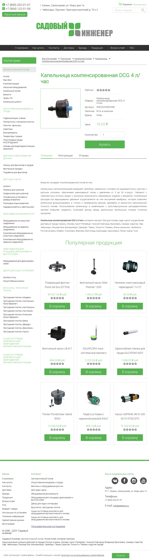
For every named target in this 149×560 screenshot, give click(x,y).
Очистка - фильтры (12, 125)
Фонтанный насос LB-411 (57, 348)
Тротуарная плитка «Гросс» (16, 331)
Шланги (7, 186)
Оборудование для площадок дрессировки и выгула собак (17, 251)
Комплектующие (11, 83)
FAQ (132, 47)
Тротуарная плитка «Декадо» (17, 324)
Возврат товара (9, 508)
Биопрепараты (10, 132)
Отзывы (84, 155)
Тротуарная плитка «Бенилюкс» (18, 328)
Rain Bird (7, 80)
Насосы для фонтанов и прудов (18, 165)
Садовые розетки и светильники (18, 206)
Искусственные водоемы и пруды (18, 110)
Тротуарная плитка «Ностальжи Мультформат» (18, 302)
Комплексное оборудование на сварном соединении (18, 240)
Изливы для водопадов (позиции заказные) (19, 147)
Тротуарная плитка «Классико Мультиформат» (17, 315)
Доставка (69, 47)
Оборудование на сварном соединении (16, 228)
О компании (21, 47)
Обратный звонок (14, 14)
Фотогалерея (8, 523)
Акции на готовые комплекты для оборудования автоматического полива (17, 342)
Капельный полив (11, 90)
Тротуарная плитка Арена (15, 320)
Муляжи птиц (9, 277)
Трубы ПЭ (7, 98)
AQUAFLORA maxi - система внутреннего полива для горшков (94, 353)
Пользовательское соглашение (48, 526)
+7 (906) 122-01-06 (16, 8)
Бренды (83, 47)
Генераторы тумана (12, 136)
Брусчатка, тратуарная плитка (15, 289)
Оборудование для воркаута (18, 213)
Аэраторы (8, 129)
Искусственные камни (13, 281)
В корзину (57, 306)
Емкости (7, 94)
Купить (104, 144)
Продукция (98, 47)
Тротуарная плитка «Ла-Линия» (18, 310)
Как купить (38, 47)
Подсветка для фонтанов (15, 172)
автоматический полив (32, 538)
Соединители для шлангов (15, 193)
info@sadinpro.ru (121, 505)
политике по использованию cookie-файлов (82, 555)
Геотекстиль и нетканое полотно (18, 121)
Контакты (54, 47)
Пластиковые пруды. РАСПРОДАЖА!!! (13, 141)
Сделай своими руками (13, 520)
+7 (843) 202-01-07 (16, 4)
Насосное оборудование (14, 87)
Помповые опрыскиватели (16, 203)
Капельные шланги (12, 101)
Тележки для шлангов (13, 189)
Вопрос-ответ (117, 47)
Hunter (6, 76)
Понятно (120, 555)
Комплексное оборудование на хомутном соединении (18, 234)
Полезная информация (13, 516)
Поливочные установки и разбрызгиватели (15, 198)
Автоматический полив (16, 69)
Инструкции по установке (14, 512)
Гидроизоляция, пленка (14, 118)
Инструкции (65, 155)
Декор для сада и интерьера (18, 270)
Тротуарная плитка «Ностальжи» (19, 307)
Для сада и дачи (12, 179)
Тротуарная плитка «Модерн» (17, 297)
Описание (46, 155)
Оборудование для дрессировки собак (18, 262)
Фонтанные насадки (12, 168)
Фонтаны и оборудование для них (17, 157)
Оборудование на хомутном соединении (16, 222)
